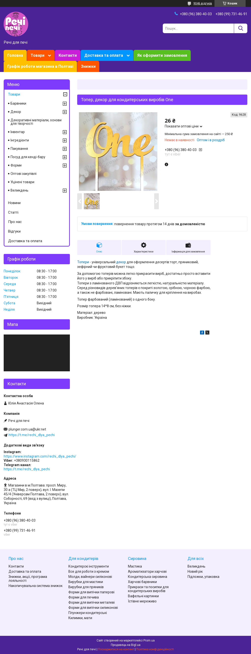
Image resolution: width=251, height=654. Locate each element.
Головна (15, 55)
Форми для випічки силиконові (93, 608)
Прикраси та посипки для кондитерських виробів (148, 589)
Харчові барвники (142, 582)
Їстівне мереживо (142, 601)
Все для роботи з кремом (88, 571)
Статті (13, 212)
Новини (14, 203)
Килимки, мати (80, 618)
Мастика (135, 566)
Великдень (19, 190)
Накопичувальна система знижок (36, 586)
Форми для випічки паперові (91, 592)
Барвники (18, 103)
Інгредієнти (20, 140)
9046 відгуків (202, 3)
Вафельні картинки (143, 596)
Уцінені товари (22, 182)
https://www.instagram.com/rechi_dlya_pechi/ (40, 456)
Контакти (68, 55)
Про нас (15, 222)
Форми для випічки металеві (91, 602)
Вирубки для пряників (86, 587)
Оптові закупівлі (24, 174)
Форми (16, 165)
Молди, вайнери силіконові (90, 577)
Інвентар (18, 132)
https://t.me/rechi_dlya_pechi (32, 435)
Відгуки (14, 231)
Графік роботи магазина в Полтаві (40, 66)
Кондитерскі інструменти (88, 566)
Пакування (19, 149)
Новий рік (195, 571)
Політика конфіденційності (155, 649)
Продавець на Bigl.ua (125, 645)
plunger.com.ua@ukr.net (27, 429)
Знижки (88, 66)
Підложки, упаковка (203, 577)
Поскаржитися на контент (116, 649)
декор (121, 262)
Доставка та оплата (103, 55)
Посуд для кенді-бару (28, 157)
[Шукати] (240, 28)
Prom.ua (149, 640)
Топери (83, 262)
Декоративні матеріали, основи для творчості (36, 121)
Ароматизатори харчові (147, 571)
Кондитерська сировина (147, 577)
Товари (37, 55)
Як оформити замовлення (162, 55)
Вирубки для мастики (85, 582)
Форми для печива (83, 597)
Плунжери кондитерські (87, 613)
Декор (16, 112)
